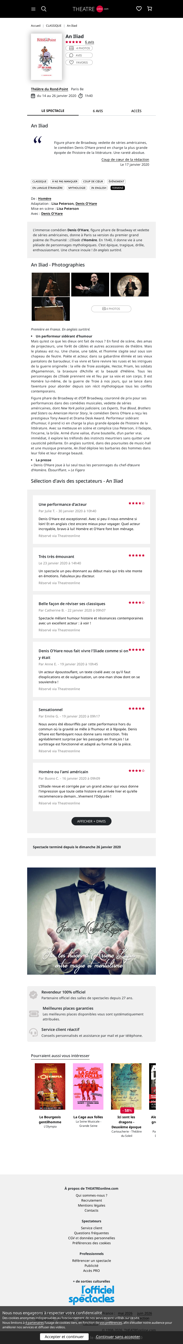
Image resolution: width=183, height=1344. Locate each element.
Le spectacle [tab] (52, 110)
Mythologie (77, 188)
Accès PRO (91, 1270)
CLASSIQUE (39, 181)
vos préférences (111, 1322)
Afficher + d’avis (91, 821)
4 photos (79, 48)
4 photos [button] (111, 309)
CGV (71, 1238)
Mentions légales (91, 1205)
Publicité (91, 1265)
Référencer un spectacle (91, 1260)
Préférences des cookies (91, 1243)
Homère (44, 198)
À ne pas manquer (64, 181)
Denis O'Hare (86, 203)
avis (75, 55)
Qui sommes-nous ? (91, 1195)
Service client (91, 1228)
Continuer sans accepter (118, 1336)
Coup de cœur (93, 181)
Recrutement (91, 1200)
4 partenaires (34, 1322)
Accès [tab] (136, 111)
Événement (116, 181)
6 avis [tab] (98, 111)
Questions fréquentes (91, 1233)
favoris (78, 62)
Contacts (91, 1210)
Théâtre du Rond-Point (49, 89)
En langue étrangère (47, 188)
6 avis (89, 42)
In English (98, 188)
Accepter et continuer (64, 1336)
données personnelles (97, 1238)
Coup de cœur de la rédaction (125, 159)
